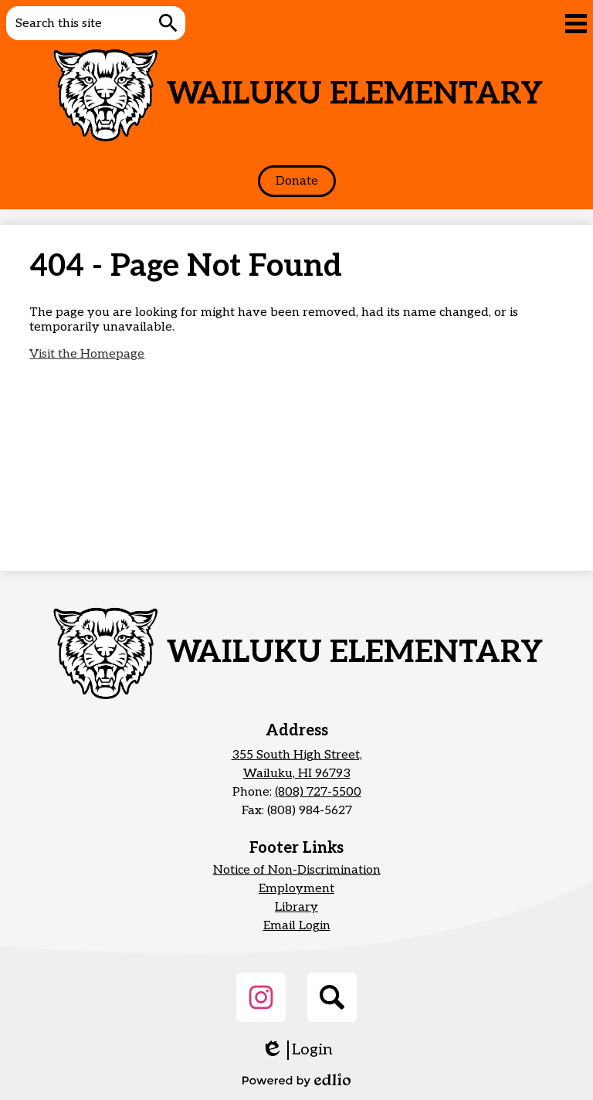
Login (297, 1050)
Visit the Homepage (86, 354)
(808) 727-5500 (318, 792)
